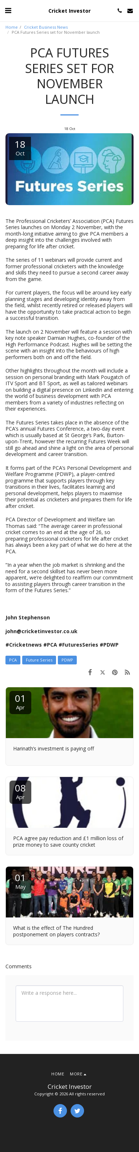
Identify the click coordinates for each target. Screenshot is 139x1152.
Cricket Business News (46, 27)
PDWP (67, 660)
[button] (8, 10)
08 (20, 791)
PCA (13, 660)
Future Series (39, 660)
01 (20, 701)
